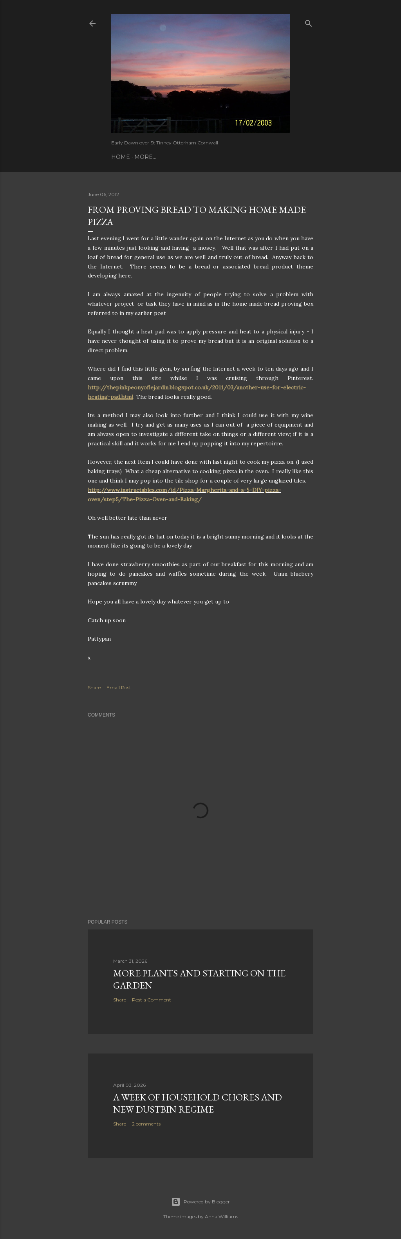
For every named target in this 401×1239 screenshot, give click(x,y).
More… (145, 156)
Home (120, 156)
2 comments (146, 1124)
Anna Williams (221, 1216)
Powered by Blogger (200, 1202)
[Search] (308, 21)
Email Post (119, 687)
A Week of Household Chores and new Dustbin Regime (197, 1103)
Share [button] (94, 687)
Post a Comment (151, 1000)
